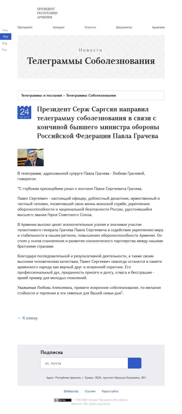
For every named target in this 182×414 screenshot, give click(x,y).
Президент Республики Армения (47, 13)
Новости (90, 27)
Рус (6, 36)
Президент (25, 27)
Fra (4, 49)
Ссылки (90, 391)
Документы (124, 27)
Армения (158, 27)
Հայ (5, 30)
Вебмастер (71, 391)
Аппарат (59, 27)
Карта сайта (110, 391)
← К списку (27, 317)
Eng (4, 43)
